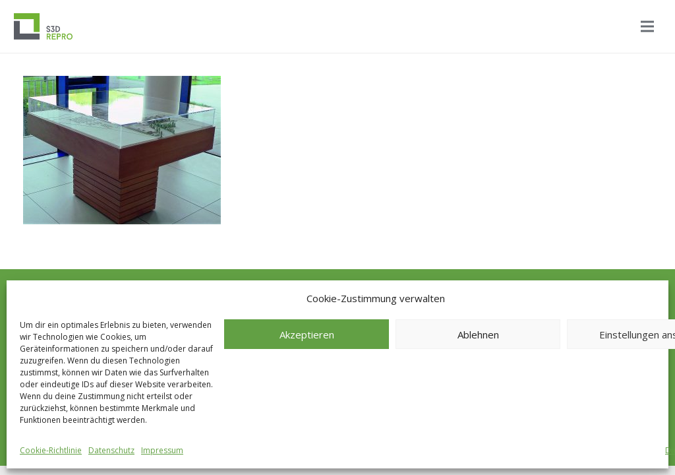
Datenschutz (111, 450)
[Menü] (647, 26)
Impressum (162, 450)
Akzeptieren (306, 334)
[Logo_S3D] (43, 26)
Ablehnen (478, 334)
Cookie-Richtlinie (51, 450)
